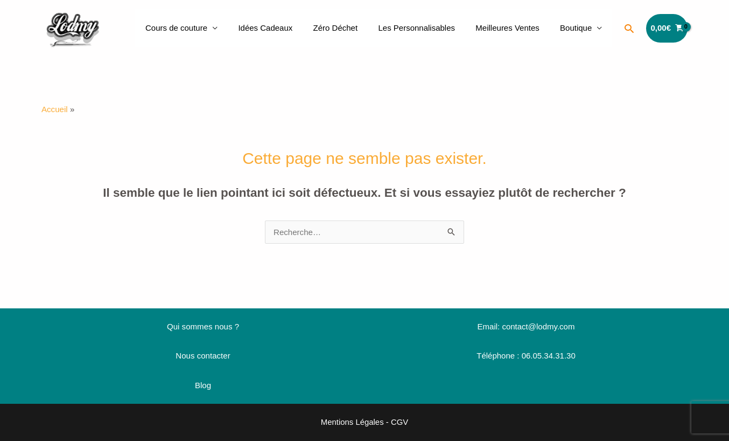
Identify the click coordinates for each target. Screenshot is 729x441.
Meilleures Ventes (514, 27)
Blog (203, 384)
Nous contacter (203, 355)
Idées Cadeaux (285, 27)
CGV (400, 421)
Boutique (578, 27)
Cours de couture (201, 27)
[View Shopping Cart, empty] (667, 28)
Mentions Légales (352, 421)
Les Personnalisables (427, 27)
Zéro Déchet (351, 27)
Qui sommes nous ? (203, 326)
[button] (629, 28)
